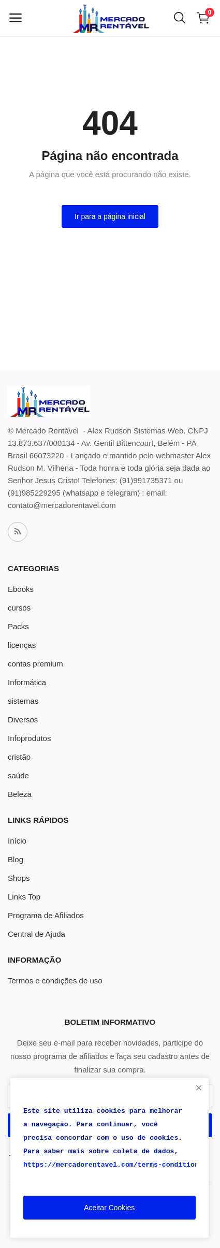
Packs (18, 626)
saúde (18, 775)
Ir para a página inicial (110, 216)
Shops (19, 878)
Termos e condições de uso (55, 980)
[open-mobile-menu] (15, 18)
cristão (19, 756)
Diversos (23, 719)
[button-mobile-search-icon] (180, 18)
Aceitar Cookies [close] (109, 1207)
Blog (15, 859)
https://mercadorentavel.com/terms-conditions (113, 1165)
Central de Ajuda (36, 934)
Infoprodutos (29, 738)
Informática (27, 682)
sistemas (23, 700)
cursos (19, 607)
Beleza (20, 794)
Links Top (24, 896)
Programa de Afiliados (46, 915)
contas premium (35, 663)
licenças (22, 645)
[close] (198, 1088)
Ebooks (21, 589)
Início (17, 840)
